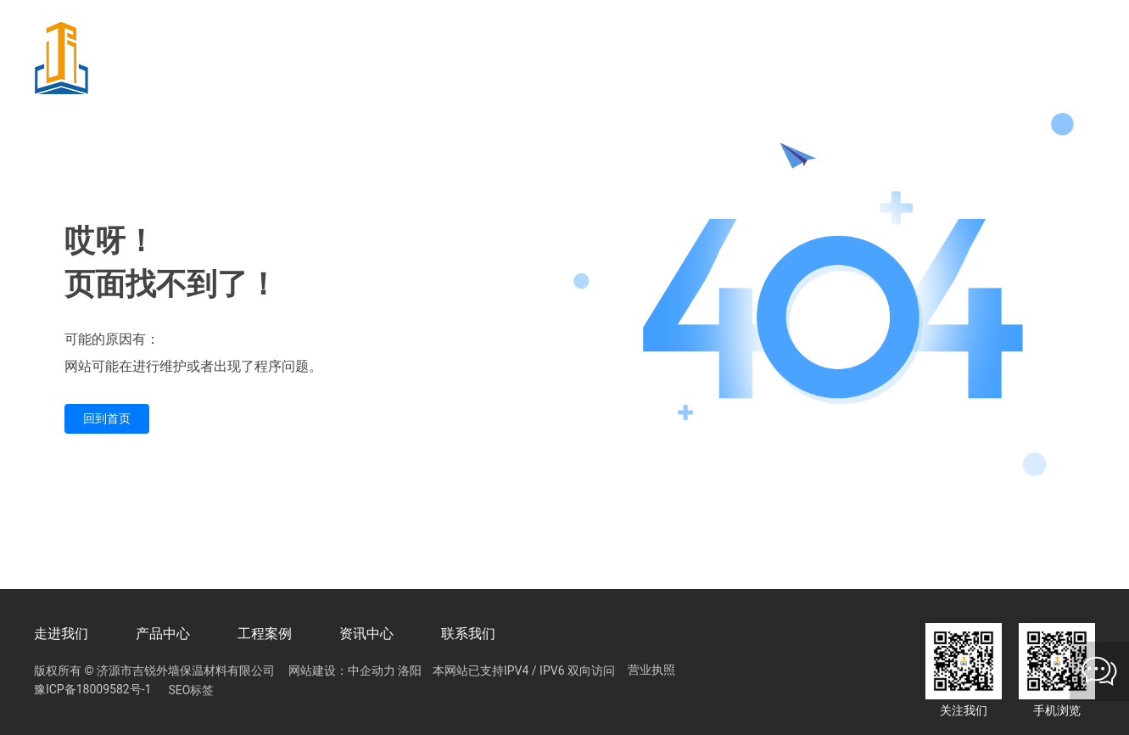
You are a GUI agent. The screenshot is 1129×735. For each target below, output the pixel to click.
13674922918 (804, 58)
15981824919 (649, 58)
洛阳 (410, 670)
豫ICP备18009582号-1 (92, 689)
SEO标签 (191, 690)
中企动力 (371, 670)
